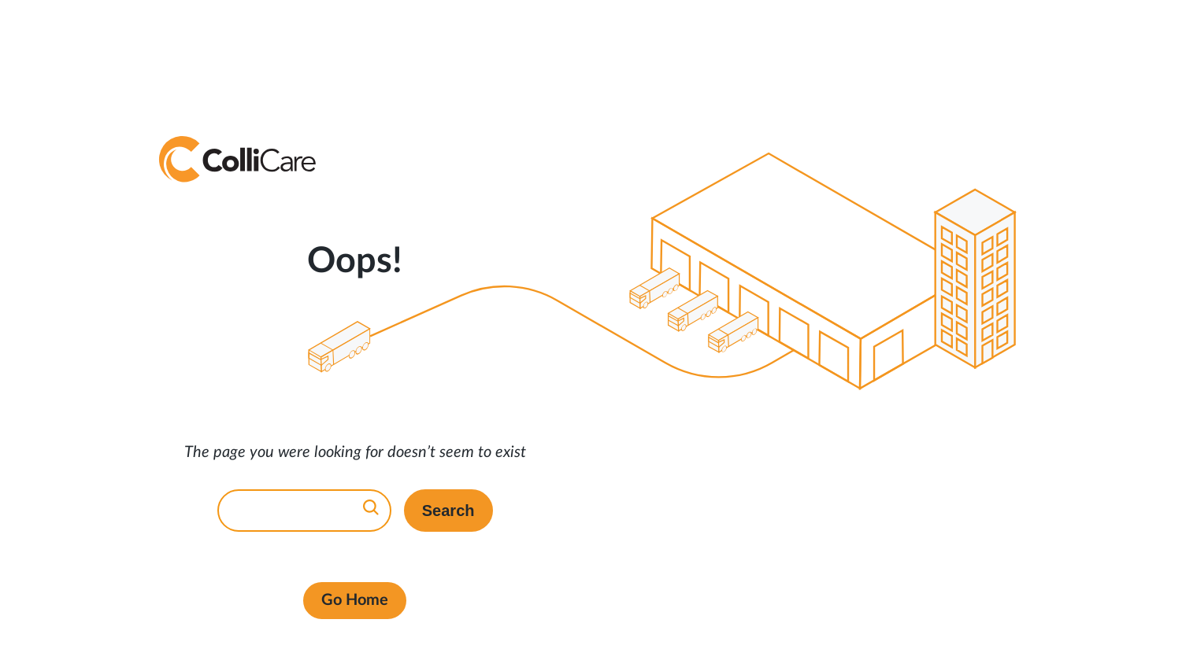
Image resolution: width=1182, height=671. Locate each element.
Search (448, 510)
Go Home (354, 600)
